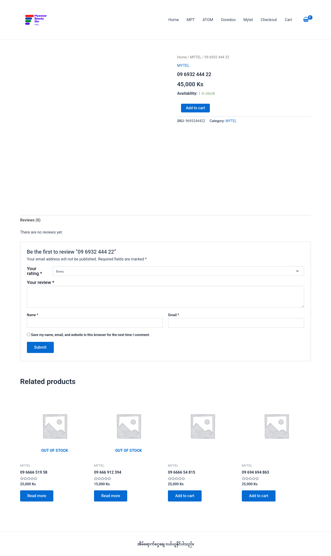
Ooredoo (228, 19)
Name (32, 315)
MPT (191, 19)
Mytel (248, 19)
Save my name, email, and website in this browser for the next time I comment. (90, 335)
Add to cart (195, 108)
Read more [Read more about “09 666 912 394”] (110, 495)
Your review (40, 282)
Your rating (34, 271)
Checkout (269, 19)
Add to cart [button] (184, 495)
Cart (288, 19)
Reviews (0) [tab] (30, 220)
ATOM (208, 19)
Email (173, 315)
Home (173, 19)
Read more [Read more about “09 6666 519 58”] (36, 495)
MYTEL (195, 57)
